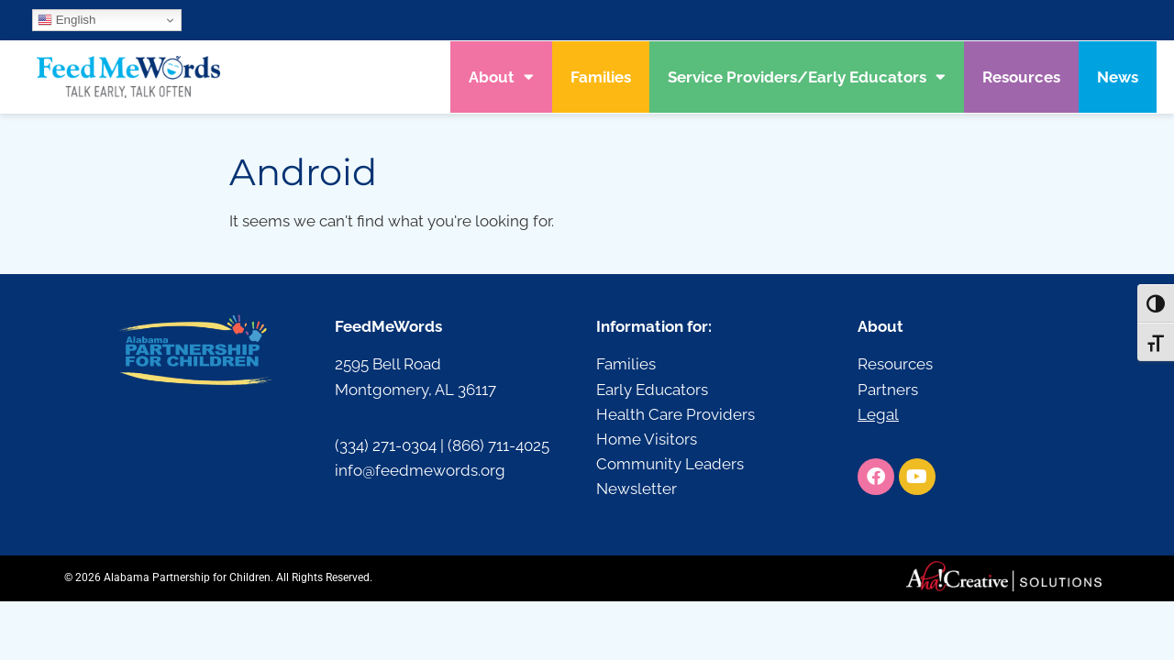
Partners (888, 389)
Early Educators (652, 389)
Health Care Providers (675, 414)
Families (600, 77)
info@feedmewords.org (420, 470)
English (66, 20)
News (1117, 77)
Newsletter (636, 488)
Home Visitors (646, 439)
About (501, 77)
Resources (1021, 77)
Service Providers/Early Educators (807, 77)
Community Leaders (670, 464)
